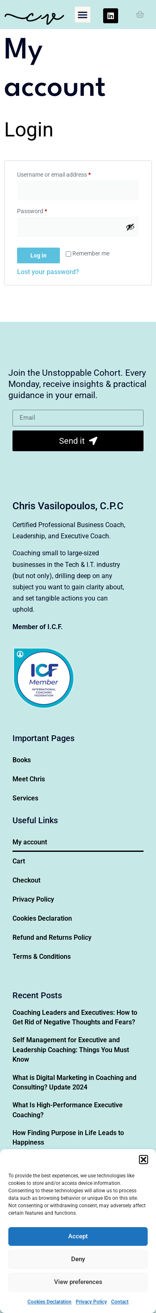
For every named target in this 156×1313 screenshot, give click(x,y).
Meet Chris (28, 779)
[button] (143, 1159)
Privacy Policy (91, 1302)
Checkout (26, 880)
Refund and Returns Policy (52, 937)
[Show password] (130, 226)
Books (21, 760)
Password (43, 209)
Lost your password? (48, 272)
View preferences (78, 1282)
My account (29, 842)
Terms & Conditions (41, 956)
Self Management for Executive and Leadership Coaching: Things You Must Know (70, 1049)
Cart (18, 861)
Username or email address (65, 173)
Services (25, 798)
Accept (78, 1236)
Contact (120, 1302)
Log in (38, 255)
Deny (78, 1259)
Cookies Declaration (49, 1302)
